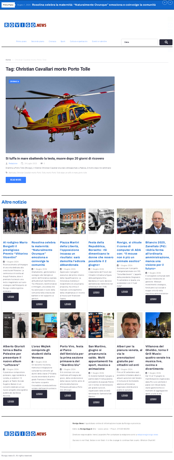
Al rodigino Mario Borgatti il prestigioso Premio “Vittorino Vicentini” (15, 250)
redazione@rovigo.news (147, 435)
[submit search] (165, 42)
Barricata (12, 173)
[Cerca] (139, 42)
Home (8, 60)
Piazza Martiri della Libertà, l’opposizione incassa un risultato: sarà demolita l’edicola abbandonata (72, 253)
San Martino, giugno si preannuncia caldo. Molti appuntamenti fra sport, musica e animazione (101, 357)
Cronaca (14, 81)
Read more (15, 180)
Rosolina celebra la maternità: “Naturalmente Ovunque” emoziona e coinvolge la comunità (44, 253)
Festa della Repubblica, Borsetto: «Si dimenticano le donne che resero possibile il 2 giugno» (101, 253)
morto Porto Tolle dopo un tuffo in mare (62, 173)
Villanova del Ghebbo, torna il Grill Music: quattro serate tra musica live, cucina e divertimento (157, 357)
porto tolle (83, 173)
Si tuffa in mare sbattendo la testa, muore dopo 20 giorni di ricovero (55, 158)
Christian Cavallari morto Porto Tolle (31, 173)
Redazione (13, 163)
